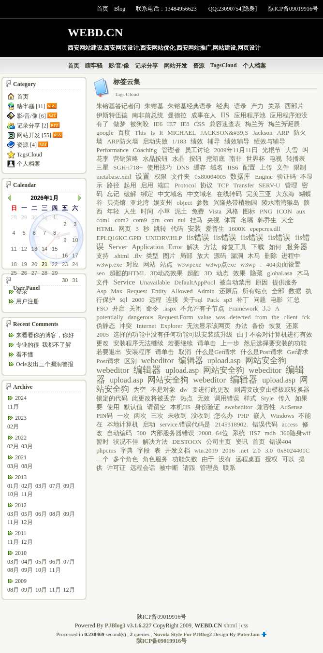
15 (55, 249)
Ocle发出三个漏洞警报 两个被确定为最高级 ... (45, 365)
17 (75, 255)
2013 (21, 477)
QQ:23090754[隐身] (232, 8)
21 (44, 264)
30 (34, 217)
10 (75, 240)
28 (14, 217)
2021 (21, 457)
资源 (199, 65)
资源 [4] (27, 145)
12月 (27, 522)
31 (44, 217)
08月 (27, 466)
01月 (13, 486)
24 (75, 264)
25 (14, 273)
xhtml (230, 625)
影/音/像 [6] (31, 116)
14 (44, 249)
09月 (69, 486)
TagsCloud (223, 65)
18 (14, 264)
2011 (21, 533)
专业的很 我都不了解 (43, 344)
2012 (21, 505)
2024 (21, 398)
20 (34, 264)
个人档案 (254, 65)
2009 (21, 581)
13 (34, 249)
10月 (13, 494)
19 (24, 264)
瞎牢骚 (94, 65)
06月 (41, 514)
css (245, 625)
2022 (21, 437)
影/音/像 (118, 65)
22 (55, 264)
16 (65, 255)
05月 (27, 514)
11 (14, 249)
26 (24, 273)
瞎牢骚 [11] (31, 106)
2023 (21, 417)
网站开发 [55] (34, 135)
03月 (27, 446)
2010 (21, 553)
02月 (13, 426)
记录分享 (146, 65)
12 (24, 249)
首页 (102, 8)
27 (34, 273)
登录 (22, 291)
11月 (13, 406)
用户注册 (27, 301)
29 (24, 217)
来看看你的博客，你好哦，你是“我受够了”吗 (45, 336)
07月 (55, 486)
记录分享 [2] (32, 125)
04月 (27, 561)
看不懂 (24, 354)
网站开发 (175, 65)
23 (65, 264)
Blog (119, 8)
